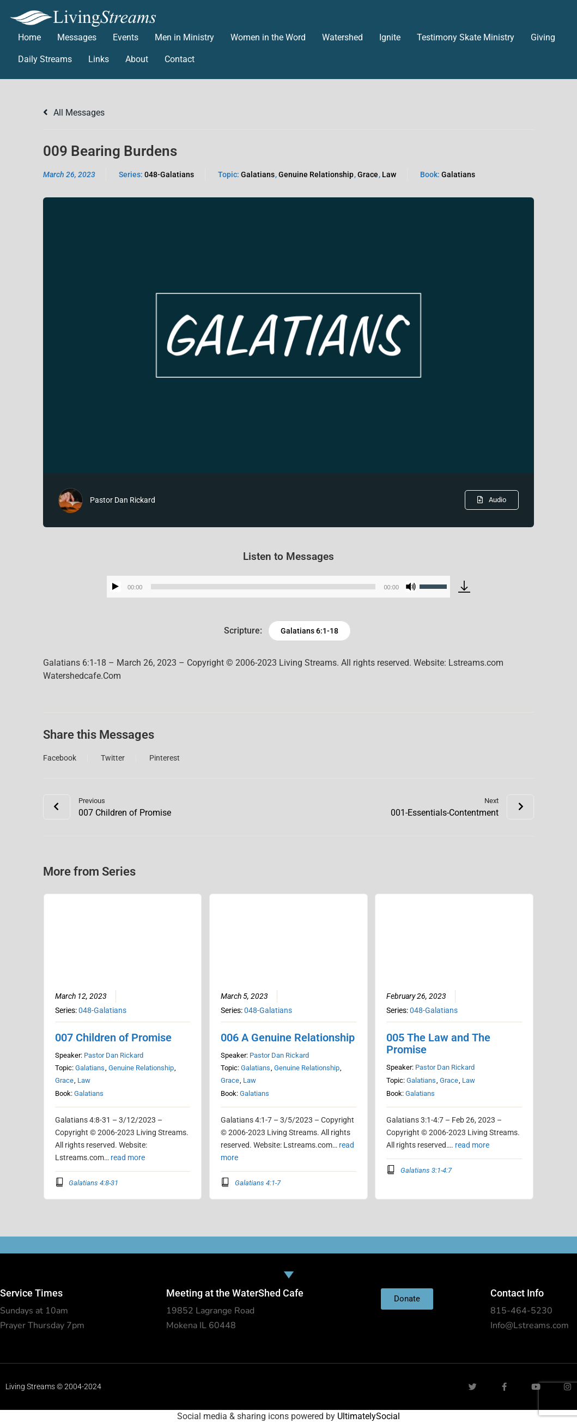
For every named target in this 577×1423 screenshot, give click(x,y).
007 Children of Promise (113, 1037)
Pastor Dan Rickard (122, 500)
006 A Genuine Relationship (288, 1037)
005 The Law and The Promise (438, 1043)
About (136, 59)
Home (29, 37)
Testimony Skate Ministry (465, 37)
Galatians (258, 174)
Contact (180, 59)
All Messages (74, 112)
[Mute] (410, 586)
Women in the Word (268, 37)
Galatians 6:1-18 (309, 630)
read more (128, 1157)
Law (389, 174)
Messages (76, 37)
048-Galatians (169, 174)
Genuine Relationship (316, 174)
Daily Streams (45, 59)
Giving (543, 37)
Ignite (389, 37)
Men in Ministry (184, 37)
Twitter (113, 758)
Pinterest (164, 758)
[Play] (115, 586)
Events (125, 37)
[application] (278, 587)
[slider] (263, 586)
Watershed (342, 37)
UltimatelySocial (368, 1416)
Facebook (59, 758)
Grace (367, 174)
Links (98, 59)
